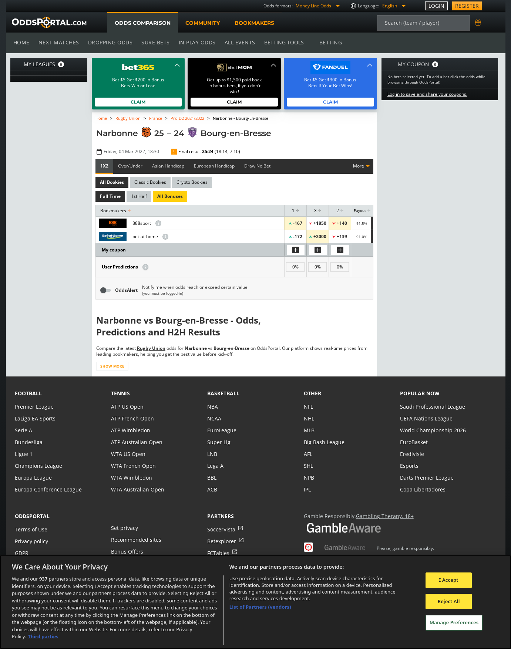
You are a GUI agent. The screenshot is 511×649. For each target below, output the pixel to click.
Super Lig (218, 442)
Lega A (215, 465)
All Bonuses (169, 196)
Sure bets (154, 42)
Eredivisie (411, 453)
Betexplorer (221, 541)
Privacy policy (31, 541)
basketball (223, 393)
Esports (409, 465)
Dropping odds (109, 42)
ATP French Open (132, 418)
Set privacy (124, 527)
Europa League (33, 477)
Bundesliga (28, 442)
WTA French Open (132, 465)
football (28, 393)
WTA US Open (128, 453)
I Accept (448, 580)
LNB (212, 453)
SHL (308, 465)
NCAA (214, 418)
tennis (120, 393)
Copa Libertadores (422, 489)
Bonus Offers (127, 551)
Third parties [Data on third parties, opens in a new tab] (43, 636)
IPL (307, 489)
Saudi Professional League (431, 406)
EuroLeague (221, 430)
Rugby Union (127, 118)
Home (21, 42)
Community (202, 23)
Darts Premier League (426, 477)
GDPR (21, 553)
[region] (255, 602)
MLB (309, 430)
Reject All (449, 601)
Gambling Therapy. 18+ (382, 516)
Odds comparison (142, 23)
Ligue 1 (23, 453)
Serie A (23, 430)
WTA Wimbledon (131, 477)
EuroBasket (413, 442)
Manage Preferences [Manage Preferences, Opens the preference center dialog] (454, 622)
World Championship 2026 (432, 430)
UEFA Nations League (425, 418)
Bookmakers (254, 23)
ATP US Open (127, 406)
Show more (112, 366)
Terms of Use (31, 529)
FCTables (218, 553)
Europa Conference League (47, 489)
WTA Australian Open (136, 489)
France (155, 118)
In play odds (195, 42)
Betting (327, 42)
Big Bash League (323, 442)
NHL (309, 418)
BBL (211, 477)
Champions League (38, 465)
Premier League (34, 406)
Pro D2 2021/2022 (187, 118)
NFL (308, 406)
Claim (138, 102)
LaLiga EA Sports (34, 418)
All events (237, 42)
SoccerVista (221, 529)
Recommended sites (135, 539)
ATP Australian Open (136, 442)
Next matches (58, 42)
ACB (212, 489)
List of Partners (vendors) (260, 607)
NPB (309, 477)
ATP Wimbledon (130, 430)
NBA (212, 406)
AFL (308, 453)
